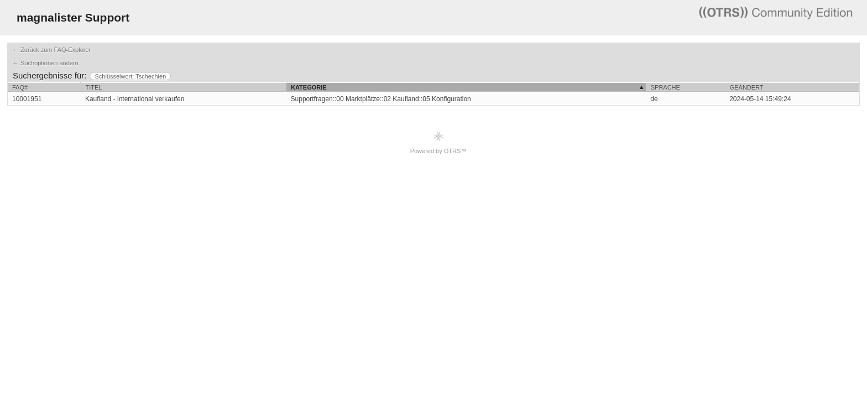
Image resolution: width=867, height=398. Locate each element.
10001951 (26, 99)
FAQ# (20, 87)
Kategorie (309, 87)
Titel (93, 87)
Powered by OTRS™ (438, 142)
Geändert (747, 87)
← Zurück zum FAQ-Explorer (52, 49)
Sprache (665, 87)
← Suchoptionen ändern (46, 63)
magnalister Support (73, 17)
